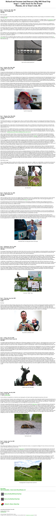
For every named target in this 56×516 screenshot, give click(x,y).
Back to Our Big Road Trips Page (10, 498)
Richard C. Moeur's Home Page (10, 504)
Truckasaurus (50, 19)
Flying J (26, 199)
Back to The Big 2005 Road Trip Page (11, 493)
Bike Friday (34, 404)
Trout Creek (21, 448)
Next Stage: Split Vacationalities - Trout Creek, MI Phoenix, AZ (13, 489)
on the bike (7, 395)
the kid (5, 17)
